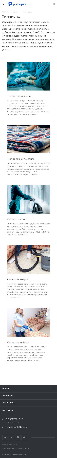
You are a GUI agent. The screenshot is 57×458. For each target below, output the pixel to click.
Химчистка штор (16, 219)
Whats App (24, 437)
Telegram (11, 437)
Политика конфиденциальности (15, 448)
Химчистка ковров (17, 279)
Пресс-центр (9, 403)
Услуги (6, 389)
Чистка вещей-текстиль (21, 159)
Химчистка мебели (18, 342)
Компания (7, 396)
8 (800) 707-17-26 (14, 419)
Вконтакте (5, 437)
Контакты (7, 410)
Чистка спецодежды (19, 96)
